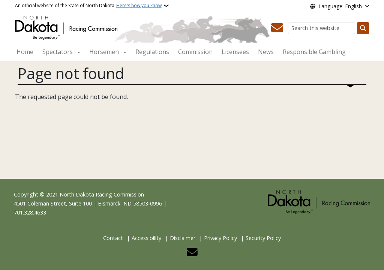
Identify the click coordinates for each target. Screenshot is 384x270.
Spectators (57, 52)
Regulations (152, 52)
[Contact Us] (277, 28)
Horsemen (104, 52)
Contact (113, 238)
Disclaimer (182, 238)
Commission (195, 52)
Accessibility (146, 238)
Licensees (235, 52)
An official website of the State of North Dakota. (88, 5)
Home (24, 52)
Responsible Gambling (314, 52)
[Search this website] (321, 28)
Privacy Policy (220, 238)
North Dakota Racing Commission (102, 194)
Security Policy (263, 238)
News (266, 52)
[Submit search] (363, 28)
